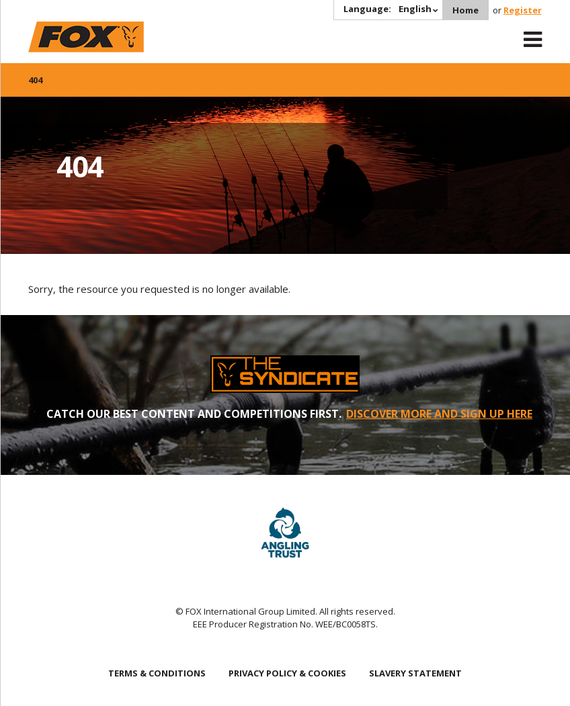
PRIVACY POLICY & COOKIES (287, 673)
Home (465, 10)
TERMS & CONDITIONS (157, 673)
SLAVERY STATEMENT (415, 673)
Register (522, 10)
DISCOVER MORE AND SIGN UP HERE (439, 413)
